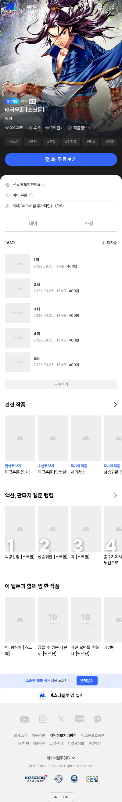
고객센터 (56, 743)
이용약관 (38, 735)
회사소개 (20, 735)
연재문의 (87, 680)
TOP (61, 797)
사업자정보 (75, 743)
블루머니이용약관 (31, 743)
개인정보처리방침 (63, 735)
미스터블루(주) (61, 758)
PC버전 (95, 743)
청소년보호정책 (93, 735)
